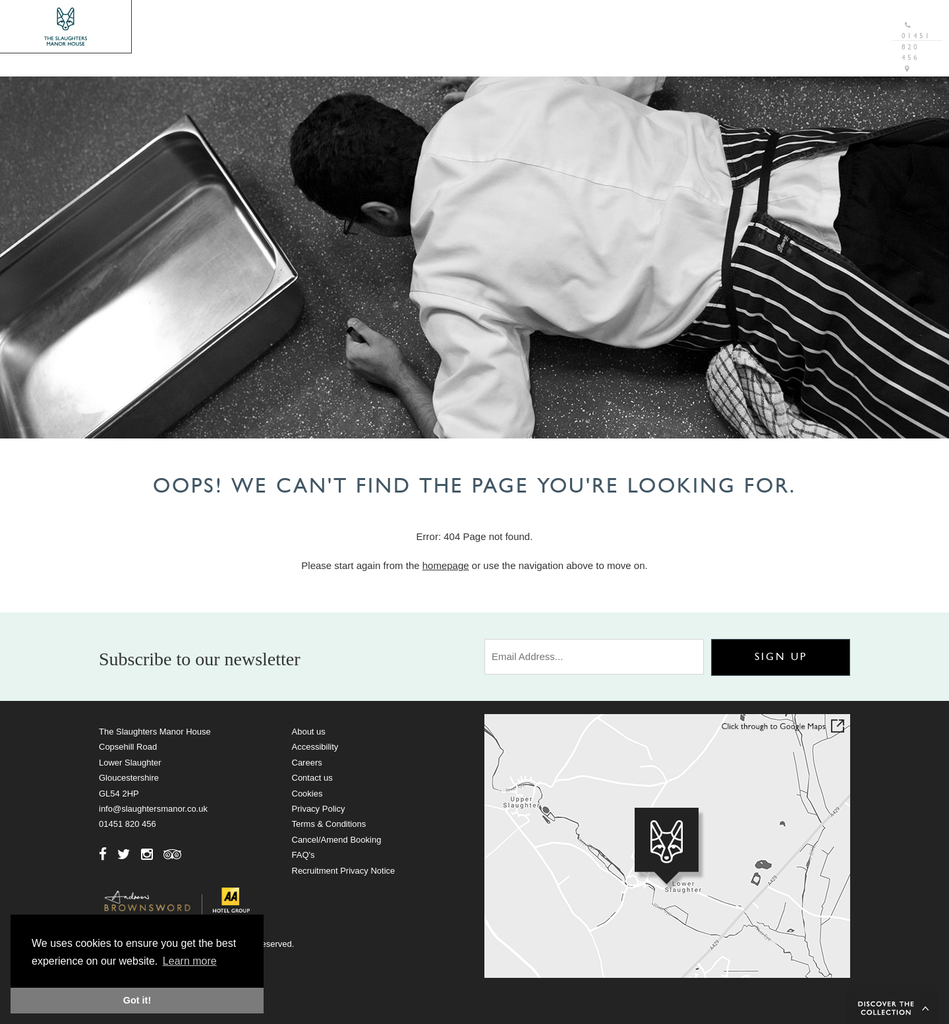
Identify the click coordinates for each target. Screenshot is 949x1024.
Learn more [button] (190, 961)
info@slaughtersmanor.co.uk (153, 809)
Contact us (312, 778)
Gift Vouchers (722, 16)
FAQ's (303, 855)
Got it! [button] (137, 1000)
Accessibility (315, 747)
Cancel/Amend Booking (337, 840)
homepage (445, 565)
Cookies (307, 793)
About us (309, 732)
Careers (307, 763)
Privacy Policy (318, 809)
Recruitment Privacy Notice (343, 871)
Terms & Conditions (329, 824)
